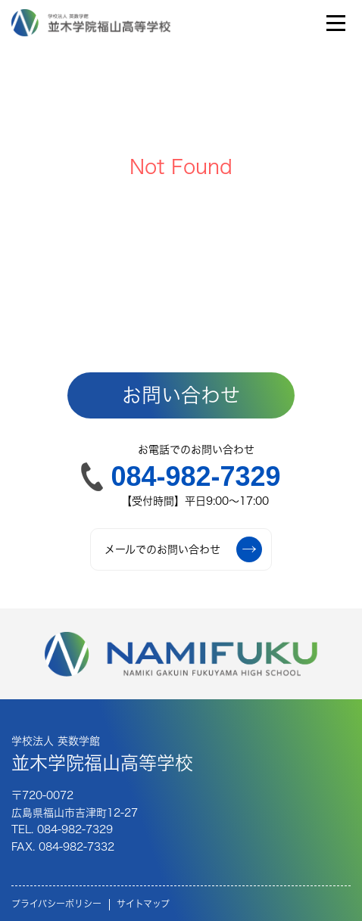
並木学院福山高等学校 (102, 752)
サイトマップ (143, 903)
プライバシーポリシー (56, 903)
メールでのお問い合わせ (183, 549)
